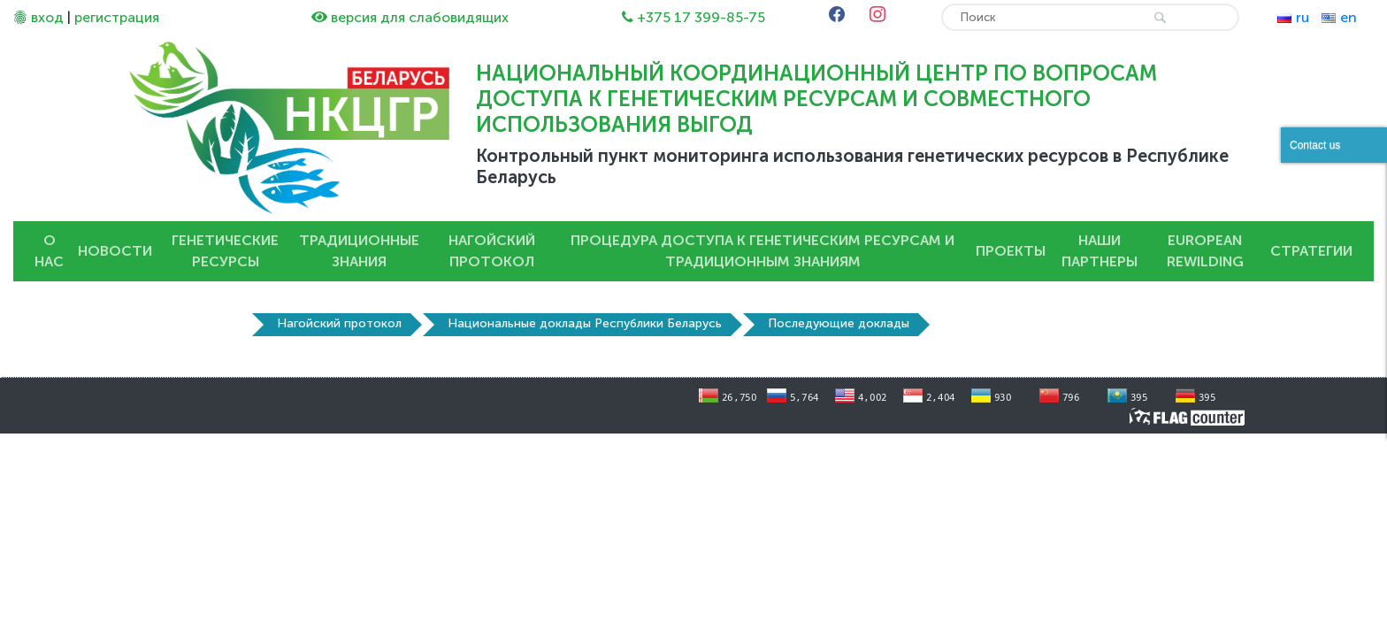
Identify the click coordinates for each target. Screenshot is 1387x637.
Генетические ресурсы (225, 251)
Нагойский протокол (491, 251)
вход (47, 17)
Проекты (1011, 250)
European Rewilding (1205, 251)
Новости (115, 250)
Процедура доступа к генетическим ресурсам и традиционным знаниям (762, 251)
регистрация (116, 17)
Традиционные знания (359, 251)
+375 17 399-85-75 (701, 17)
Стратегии (1311, 250)
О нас (49, 251)
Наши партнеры (1099, 251)
